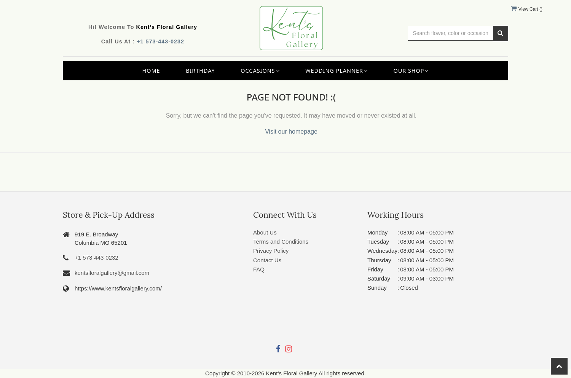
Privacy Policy (271, 250)
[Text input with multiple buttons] (450, 33)
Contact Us (267, 260)
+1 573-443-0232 (160, 41)
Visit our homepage (291, 131)
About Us (265, 232)
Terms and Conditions (280, 241)
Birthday (200, 70)
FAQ (259, 269)
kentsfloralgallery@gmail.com (112, 273)
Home (151, 70)
